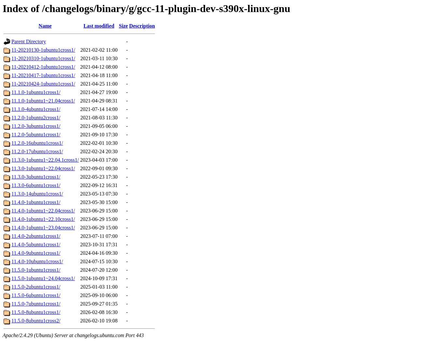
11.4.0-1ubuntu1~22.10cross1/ (43, 219)
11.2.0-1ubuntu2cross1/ (36, 117)
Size (123, 26)
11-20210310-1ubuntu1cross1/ (43, 58)
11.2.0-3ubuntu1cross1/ (36, 126)
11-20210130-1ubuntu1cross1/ (43, 50)
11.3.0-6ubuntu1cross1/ (36, 185)
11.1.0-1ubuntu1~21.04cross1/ (43, 100)
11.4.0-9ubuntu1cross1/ (36, 253)
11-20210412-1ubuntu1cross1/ (43, 67)
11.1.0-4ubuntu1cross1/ (36, 109)
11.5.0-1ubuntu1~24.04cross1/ (43, 278)
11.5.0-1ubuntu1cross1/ (36, 270)
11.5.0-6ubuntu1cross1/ (36, 295)
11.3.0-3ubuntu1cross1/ (36, 177)
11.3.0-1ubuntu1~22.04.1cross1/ (45, 160)
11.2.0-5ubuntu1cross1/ (36, 134)
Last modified (98, 26)
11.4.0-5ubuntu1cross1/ (36, 244)
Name (45, 26)
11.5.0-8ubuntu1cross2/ (36, 320)
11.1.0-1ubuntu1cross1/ (36, 92)
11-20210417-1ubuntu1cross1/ (43, 75)
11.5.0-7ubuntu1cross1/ (36, 304)
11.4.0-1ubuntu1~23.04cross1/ (43, 227)
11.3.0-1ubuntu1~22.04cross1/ (43, 168)
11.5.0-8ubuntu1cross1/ (36, 312)
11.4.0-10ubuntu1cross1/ (37, 261)
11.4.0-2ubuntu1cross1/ (36, 236)
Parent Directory (28, 41)
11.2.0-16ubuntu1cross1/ (37, 143)
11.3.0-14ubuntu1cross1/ (37, 194)
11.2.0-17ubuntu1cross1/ (37, 151)
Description (142, 26)
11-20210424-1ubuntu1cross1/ (43, 84)
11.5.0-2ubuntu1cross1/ (36, 287)
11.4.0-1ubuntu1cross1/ (36, 202)
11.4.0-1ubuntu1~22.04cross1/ (43, 210)
